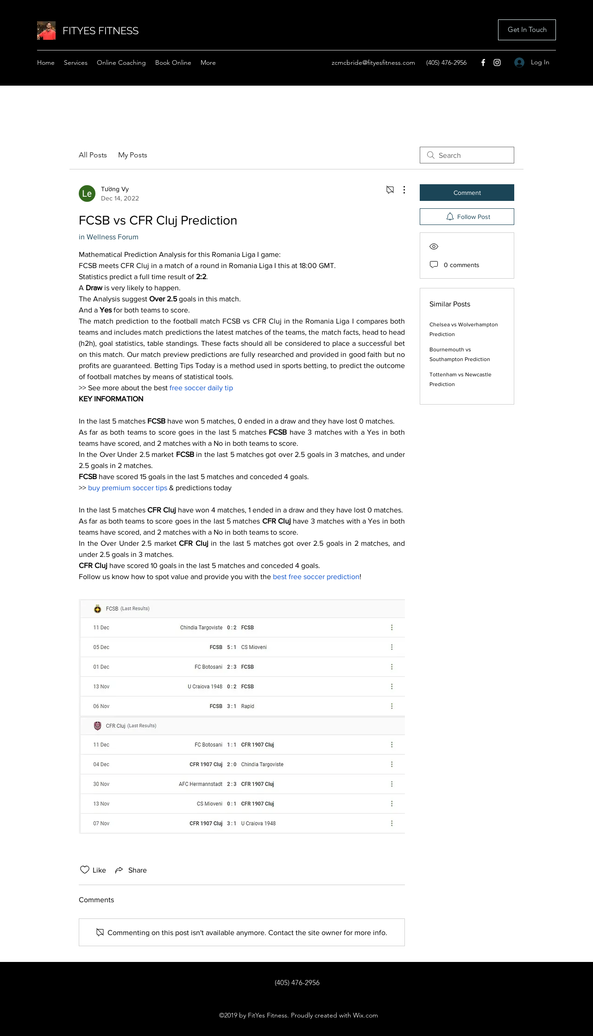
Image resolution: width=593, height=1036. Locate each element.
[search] (467, 155)
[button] (527, 29)
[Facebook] (483, 62)
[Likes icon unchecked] (85, 869)
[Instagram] (497, 62)
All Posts (93, 154)
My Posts (132, 154)
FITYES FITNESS (101, 31)
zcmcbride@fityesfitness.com (373, 62)
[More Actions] (399, 189)
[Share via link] (130, 869)
